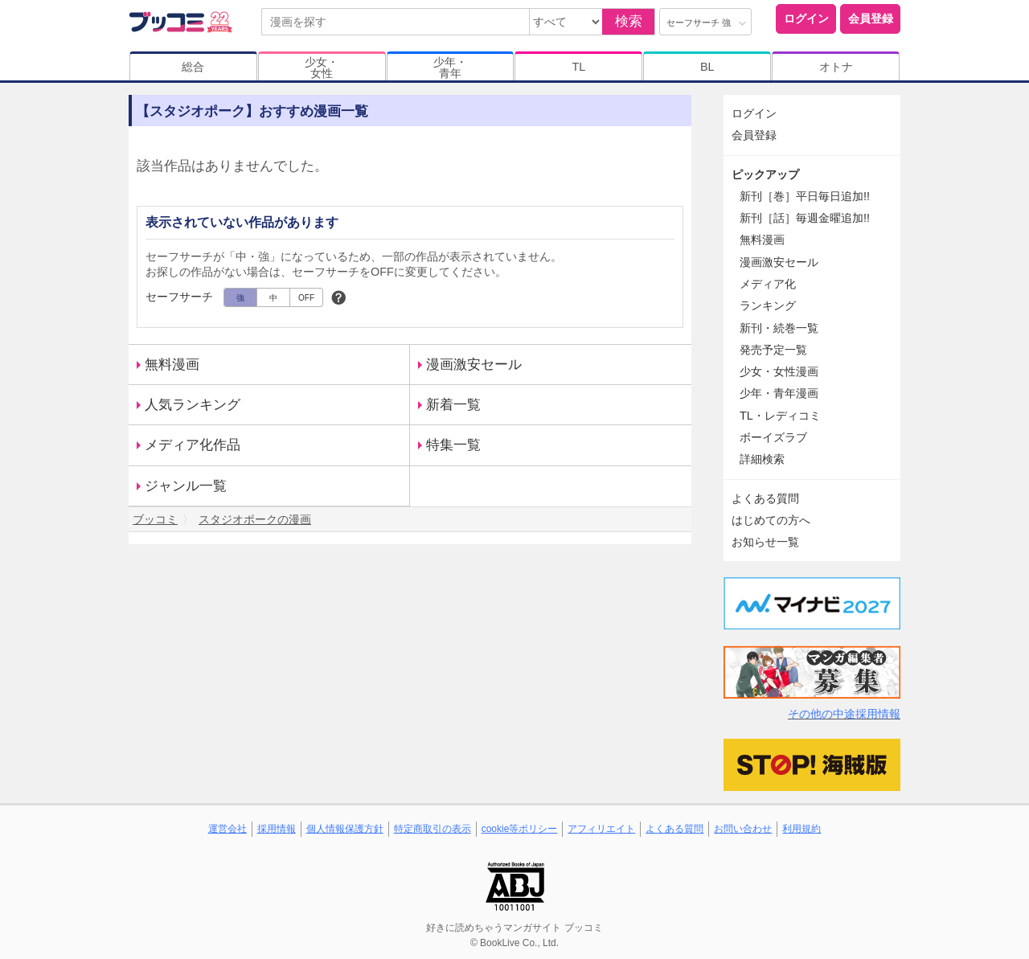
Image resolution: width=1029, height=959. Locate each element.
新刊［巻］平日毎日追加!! (805, 196)
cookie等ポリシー (520, 828)
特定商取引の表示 (432, 828)
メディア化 (768, 283)
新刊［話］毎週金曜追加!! (805, 217)
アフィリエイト (601, 828)
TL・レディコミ (780, 415)
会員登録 (870, 18)
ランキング (768, 305)
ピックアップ (765, 174)
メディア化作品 (192, 445)
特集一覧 (453, 445)
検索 (628, 21)
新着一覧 (453, 404)
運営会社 (227, 828)
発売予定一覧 (773, 349)
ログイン (806, 18)
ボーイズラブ (773, 437)
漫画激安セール (474, 364)
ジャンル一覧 (186, 486)
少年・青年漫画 (779, 393)
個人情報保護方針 (344, 828)
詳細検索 (762, 459)
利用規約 (801, 828)
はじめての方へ (771, 520)
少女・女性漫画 (779, 371)
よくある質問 (765, 498)
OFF (306, 297)
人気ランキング (192, 404)
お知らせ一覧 (765, 541)
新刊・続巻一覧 (779, 328)
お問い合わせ (743, 828)
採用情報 (276, 828)
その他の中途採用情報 (844, 713)
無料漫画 (172, 364)
